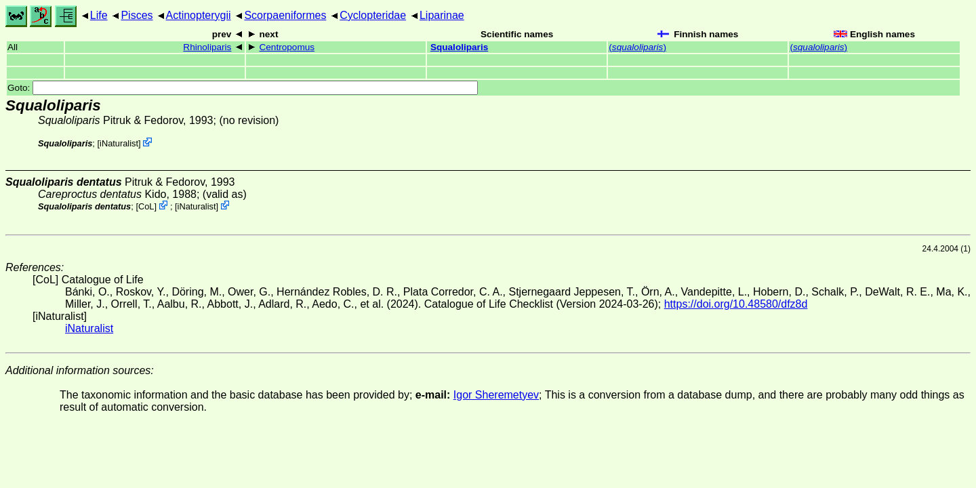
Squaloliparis (459, 47)
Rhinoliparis (207, 47)
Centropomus (286, 47)
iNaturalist (119, 143)
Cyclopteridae (373, 15)
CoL (146, 206)
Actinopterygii (198, 15)
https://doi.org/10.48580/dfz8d (736, 304)
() (637, 47)
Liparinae (442, 15)
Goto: (242, 88)
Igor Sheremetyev (496, 395)
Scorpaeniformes (285, 15)
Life (99, 15)
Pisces (136, 15)
